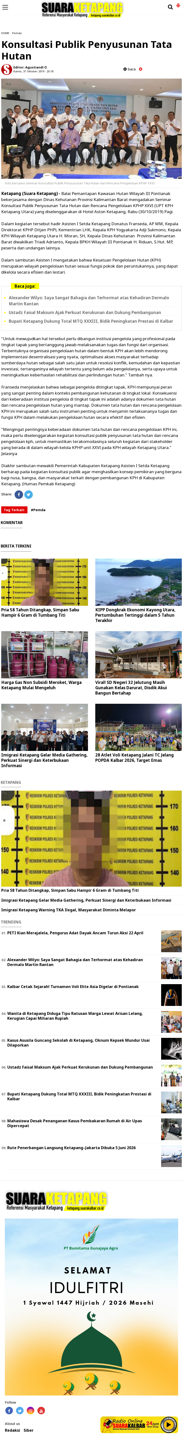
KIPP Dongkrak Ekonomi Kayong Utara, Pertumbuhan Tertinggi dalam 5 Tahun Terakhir (135, 615)
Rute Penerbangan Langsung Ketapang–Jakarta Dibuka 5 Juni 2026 (71, 1147)
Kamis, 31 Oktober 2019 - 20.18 (33, 71)
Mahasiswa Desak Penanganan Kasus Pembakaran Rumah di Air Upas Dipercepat (74, 1123)
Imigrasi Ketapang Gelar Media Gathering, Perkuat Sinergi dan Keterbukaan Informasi (44, 760)
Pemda (17, 33)
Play (169, 1425)
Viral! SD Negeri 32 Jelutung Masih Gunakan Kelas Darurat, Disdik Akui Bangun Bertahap (131, 688)
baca (129, 69)
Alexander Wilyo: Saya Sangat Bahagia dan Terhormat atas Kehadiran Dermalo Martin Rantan (75, 962)
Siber (29, 1430)
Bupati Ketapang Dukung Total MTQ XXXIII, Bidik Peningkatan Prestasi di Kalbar (91, 321)
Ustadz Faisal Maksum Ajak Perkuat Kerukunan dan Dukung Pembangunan (85, 312)
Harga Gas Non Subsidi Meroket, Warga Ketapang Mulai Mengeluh (41, 685)
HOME (5, 33)
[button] (178, 3)
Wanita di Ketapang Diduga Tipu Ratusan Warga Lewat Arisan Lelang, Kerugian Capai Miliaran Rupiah (75, 1016)
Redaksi (12, 1430)
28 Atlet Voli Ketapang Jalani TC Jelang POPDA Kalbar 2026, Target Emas (134, 757)
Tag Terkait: (14, 510)
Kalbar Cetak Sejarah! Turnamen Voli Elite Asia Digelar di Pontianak (73, 986)
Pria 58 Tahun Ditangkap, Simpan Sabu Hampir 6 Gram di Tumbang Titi (40, 612)
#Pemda (38, 510)
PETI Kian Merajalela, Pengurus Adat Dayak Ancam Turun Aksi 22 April (75, 933)
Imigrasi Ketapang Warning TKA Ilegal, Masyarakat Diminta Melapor (68, 910)
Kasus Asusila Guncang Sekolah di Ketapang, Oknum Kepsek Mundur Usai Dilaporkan (78, 1043)
